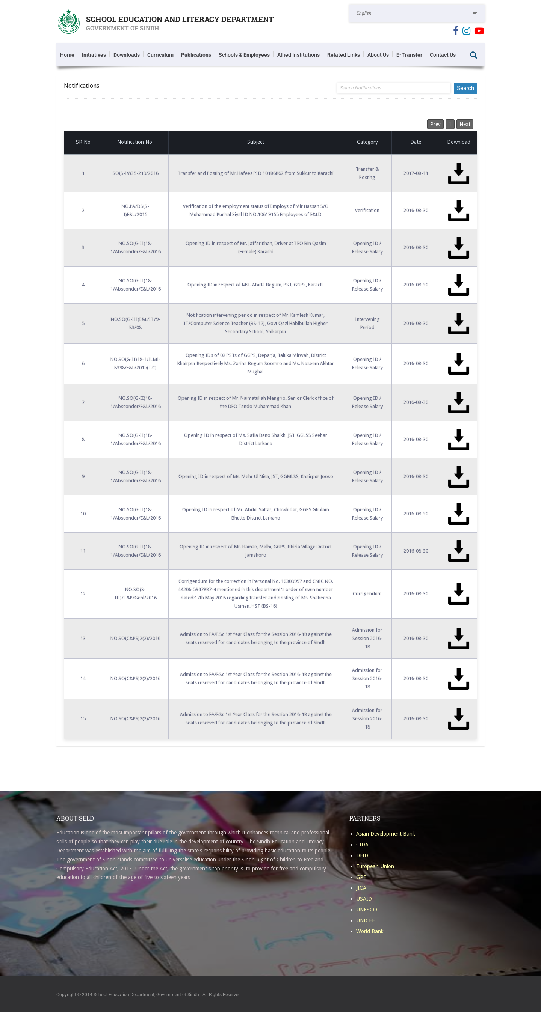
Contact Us (443, 55)
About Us (378, 55)
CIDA (362, 845)
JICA (361, 888)
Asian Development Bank (385, 834)
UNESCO (366, 910)
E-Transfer (409, 55)
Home (67, 55)
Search (473, 54)
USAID (364, 899)
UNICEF (365, 920)
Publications (196, 55)
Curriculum (160, 55)
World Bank (370, 931)
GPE (361, 877)
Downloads (126, 55)
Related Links (343, 55)
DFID (362, 855)
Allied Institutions (298, 55)
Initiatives (94, 55)
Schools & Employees (244, 55)
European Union (375, 866)
